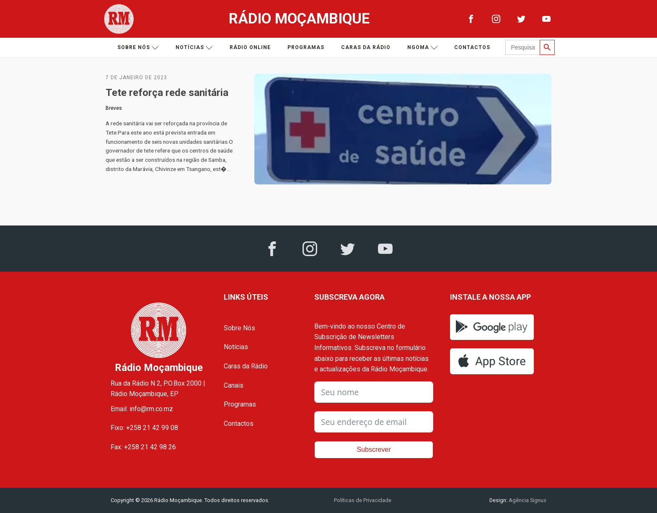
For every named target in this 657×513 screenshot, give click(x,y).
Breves (114, 108)
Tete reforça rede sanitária (169, 92)
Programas (305, 47)
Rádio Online (250, 47)
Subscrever (374, 449)
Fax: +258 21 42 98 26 (143, 447)
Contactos (472, 47)
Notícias (194, 47)
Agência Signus (526, 500)
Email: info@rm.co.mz (142, 409)
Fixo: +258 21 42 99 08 (144, 428)
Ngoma (422, 47)
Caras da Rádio (366, 47)
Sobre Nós (239, 328)
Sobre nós (138, 47)
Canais (233, 385)
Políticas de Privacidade (362, 500)
